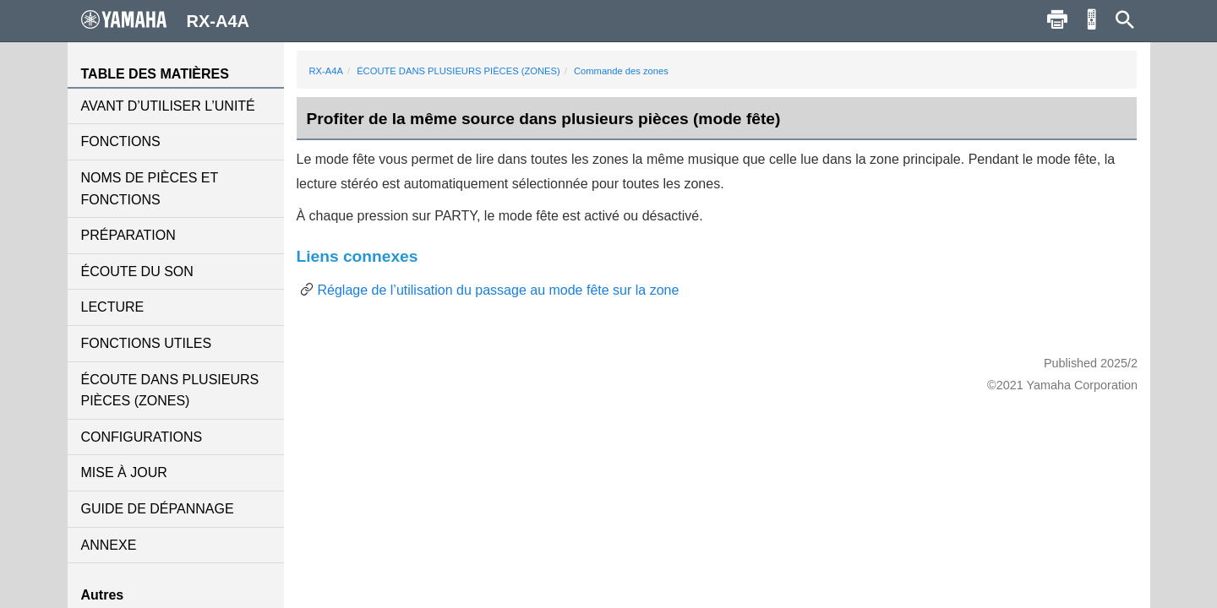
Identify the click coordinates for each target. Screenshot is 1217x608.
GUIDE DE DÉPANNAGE (157, 509)
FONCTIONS (121, 141)
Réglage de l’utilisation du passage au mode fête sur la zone (498, 290)
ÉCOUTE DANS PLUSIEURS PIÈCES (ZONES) (170, 390)
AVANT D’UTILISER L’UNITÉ (168, 106)
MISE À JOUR (124, 472)
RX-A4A (326, 71)
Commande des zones (621, 71)
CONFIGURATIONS (142, 437)
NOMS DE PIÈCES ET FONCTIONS (149, 189)
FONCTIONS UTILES (146, 343)
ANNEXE (109, 545)
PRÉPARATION (128, 235)
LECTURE (113, 307)
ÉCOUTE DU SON (137, 271)
